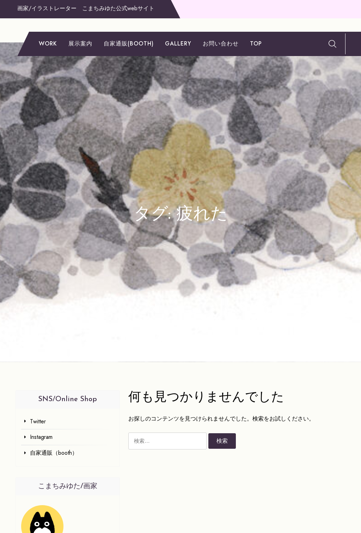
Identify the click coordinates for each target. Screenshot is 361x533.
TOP (256, 43)
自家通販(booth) (129, 43)
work (48, 43)
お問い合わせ (221, 43)
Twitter (38, 421)
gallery (178, 43)
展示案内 (80, 43)
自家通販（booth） (54, 453)
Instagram (41, 437)
